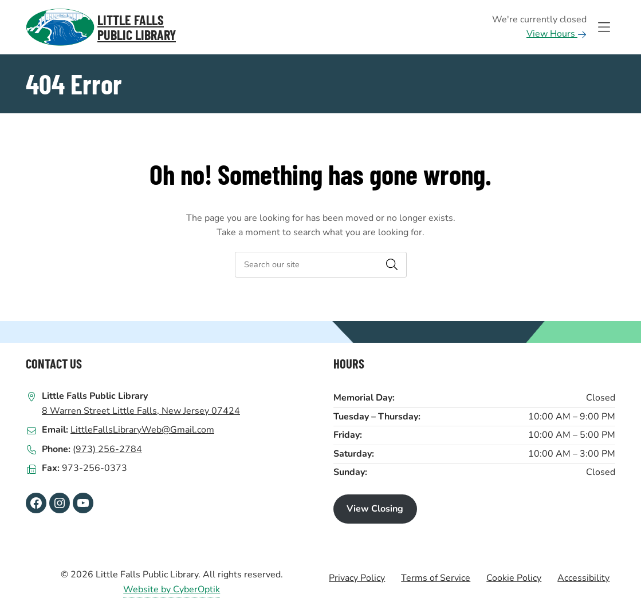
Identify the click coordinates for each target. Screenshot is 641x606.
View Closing (375, 508)
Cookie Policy (513, 578)
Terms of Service (435, 578)
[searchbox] (321, 265)
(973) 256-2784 (107, 449)
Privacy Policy (357, 578)
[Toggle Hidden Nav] (603, 27)
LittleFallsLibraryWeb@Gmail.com (142, 429)
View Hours (556, 33)
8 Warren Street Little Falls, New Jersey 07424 (141, 411)
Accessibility (583, 578)
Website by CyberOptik (171, 589)
